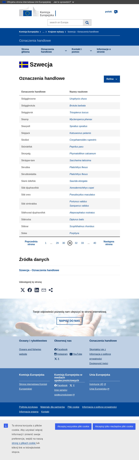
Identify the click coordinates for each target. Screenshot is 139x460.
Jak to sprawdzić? (63, 2)
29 (57, 243)
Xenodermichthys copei (82, 188)
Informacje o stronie (104, 50)
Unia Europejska (98, 389)
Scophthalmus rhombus (82, 226)
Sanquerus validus (79, 205)
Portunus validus (78, 201)
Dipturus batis (77, 219)
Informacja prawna (29, 411)
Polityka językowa (28, 407)
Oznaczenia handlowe (47, 50)
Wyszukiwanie (87, 22)
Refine (110, 79)
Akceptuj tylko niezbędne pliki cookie (114, 426)
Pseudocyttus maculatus (82, 194)
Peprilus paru (76, 146)
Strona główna (26, 50)
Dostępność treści (98, 363)
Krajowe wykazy (56, 32)
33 (83, 243)
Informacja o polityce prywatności (99, 407)
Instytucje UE (96, 384)
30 (64, 243)
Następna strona (109, 242)
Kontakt (45, 411)
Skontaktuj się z (97, 349)
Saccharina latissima (80, 160)
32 (76, 243)
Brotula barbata (78, 105)
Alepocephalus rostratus (82, 212)
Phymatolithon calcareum (83, 153)
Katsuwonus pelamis (80, 133)
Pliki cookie (73, 407)
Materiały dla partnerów (52, 407)
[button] (23, 290)
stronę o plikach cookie (24, 443)
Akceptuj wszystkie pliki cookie (73, 426)
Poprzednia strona (31, 242)
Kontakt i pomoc (77, 50)
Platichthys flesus (79, 167)
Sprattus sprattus (78, 126)
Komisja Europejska (29, 32)
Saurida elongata (78, 181)
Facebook (61, 385)
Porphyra (74, 233)
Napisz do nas (69, 320)
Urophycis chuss (78, 98)
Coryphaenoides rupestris (83, 140)
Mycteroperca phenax (81, 119)
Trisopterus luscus (79, 112)
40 (95, 243)
